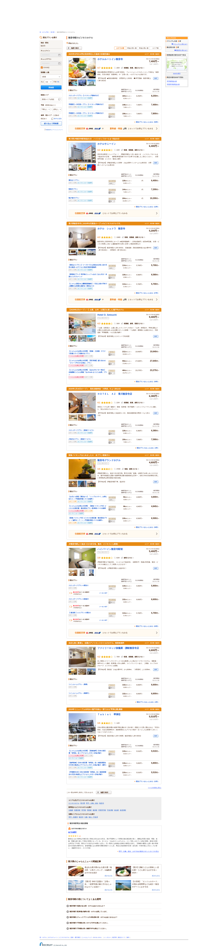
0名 (58, 82)
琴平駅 (83, 810)
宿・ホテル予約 (44, 32)
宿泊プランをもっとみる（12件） (147, 207)
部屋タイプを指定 (48, 99)
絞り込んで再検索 (51, 123)
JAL (96, 937)
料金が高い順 (143, 48)
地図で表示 (75, 48)
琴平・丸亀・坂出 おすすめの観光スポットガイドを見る (139, 851)
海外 (128, 937)
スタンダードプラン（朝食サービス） (82, 430)
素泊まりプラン (74, 180)
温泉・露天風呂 (76, 937)
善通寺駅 (77, 810)
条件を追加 (58, 118)
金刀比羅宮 (72, 832)
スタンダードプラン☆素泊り (79, 585)
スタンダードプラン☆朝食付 (79, 599)
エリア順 (155, 48)
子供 (54, 82)
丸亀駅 (71, 810)
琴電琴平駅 (102, 810)
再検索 (51, 88)
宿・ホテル (43, 937)
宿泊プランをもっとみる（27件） (147, 293)
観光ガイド (121, 937)
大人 (42, 82)
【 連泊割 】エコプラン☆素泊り (80, 613)
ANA (99, 937)
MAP (155, 78)
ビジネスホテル (74, 803)
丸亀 (86, 817)
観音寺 (101, 803)
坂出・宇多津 (93, 817)
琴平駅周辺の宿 (172, 81)
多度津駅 (123, 810)
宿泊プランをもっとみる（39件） (147, 527)
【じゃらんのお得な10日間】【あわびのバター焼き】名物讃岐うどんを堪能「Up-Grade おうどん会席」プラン (88, 372)
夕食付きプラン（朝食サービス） (80, 439)
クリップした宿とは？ (180, 44)
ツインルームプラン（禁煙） (79, 684)
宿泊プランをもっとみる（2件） (148, 448)
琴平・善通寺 (73, 817)
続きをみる (108, 876)
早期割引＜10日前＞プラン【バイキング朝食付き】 (86, 113)
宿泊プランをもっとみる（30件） (147, 381)
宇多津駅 (110, 810)
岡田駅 (89, 810)
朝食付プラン (73, 189)
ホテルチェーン (53, 937)
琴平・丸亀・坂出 (92, 803)
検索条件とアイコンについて (54, 129)
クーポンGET (103, 593)
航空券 (114, 937)
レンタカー (107, 937)
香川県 (52, 32)
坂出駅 (116, 810)
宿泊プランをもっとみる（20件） (147, 626)
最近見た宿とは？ (182, 50)
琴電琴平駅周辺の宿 (173, 84)
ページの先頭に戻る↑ (154, 787)
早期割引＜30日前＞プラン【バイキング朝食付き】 (86, 104)
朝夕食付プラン (74, 198)
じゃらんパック (87, 937)
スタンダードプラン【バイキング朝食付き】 (84, 95)
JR (94, 937)
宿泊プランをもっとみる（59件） (147, 122)
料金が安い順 (132, 48)
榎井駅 (95, 810)
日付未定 (45, 67)
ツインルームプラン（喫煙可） (80, 693)
